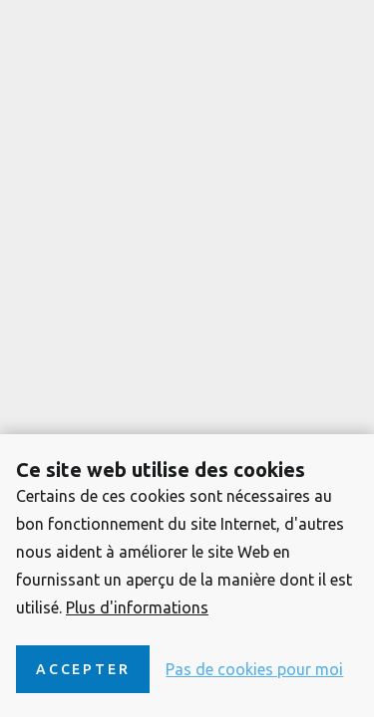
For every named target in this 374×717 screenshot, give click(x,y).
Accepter (83, 669)
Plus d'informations (137, 607)
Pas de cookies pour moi (254, 669)
